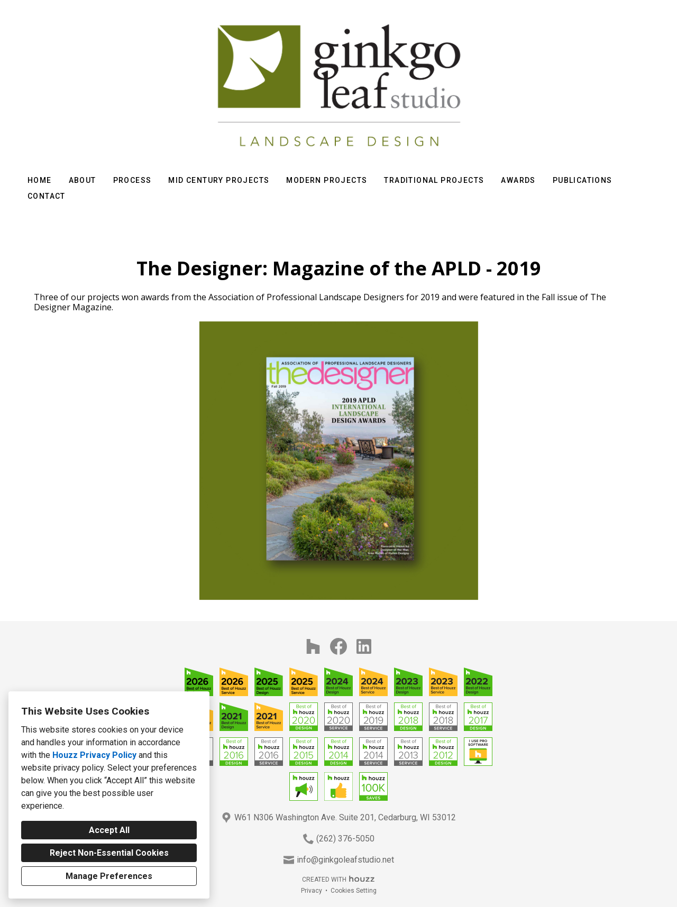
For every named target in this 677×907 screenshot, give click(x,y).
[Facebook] (338, 646)
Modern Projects (326, 180)
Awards (518, 180)
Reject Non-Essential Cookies (109, 853)
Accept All (109, 830)
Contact (47, 196)
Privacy (311, 890)
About (82, 180)
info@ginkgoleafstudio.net (345, 860)
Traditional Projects (434, 180)
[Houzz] (313, 646)
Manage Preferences (109, 876)
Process (132, 180)
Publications (582, 180)
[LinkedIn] (364, 646)
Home (40, 180)
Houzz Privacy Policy (94, 755)
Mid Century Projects (218, 180)
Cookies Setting (354, 890)
